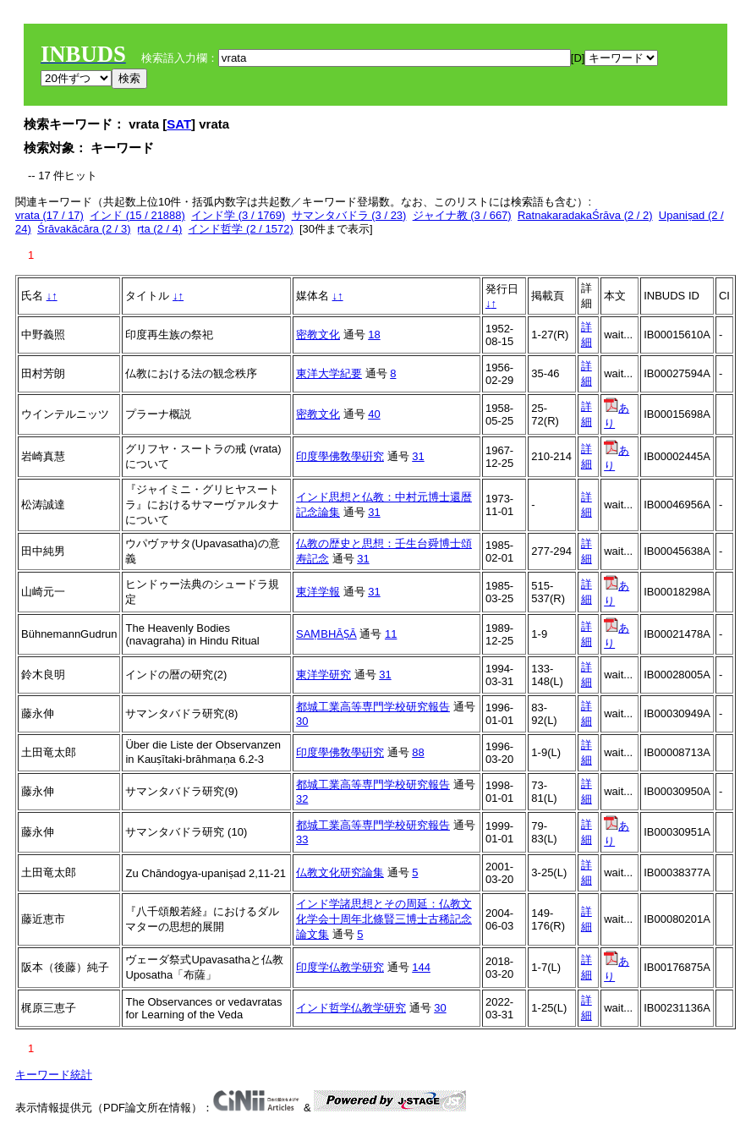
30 (302, 721)
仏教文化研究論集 (340, 872)
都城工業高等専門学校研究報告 (373, 706)
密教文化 (318, 334)
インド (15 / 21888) (137, 215)
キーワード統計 (53, 1074)
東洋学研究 (323, 674)
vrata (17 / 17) (49, 215)
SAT (179, 124)
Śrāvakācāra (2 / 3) (84, 228)
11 (391, 634)
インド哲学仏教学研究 (351, 1007)
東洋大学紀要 (329, 373)
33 (302, 839)
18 (374, 334)
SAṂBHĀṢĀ (326, 634)
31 (418, 456)
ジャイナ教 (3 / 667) (462, 215)
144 (421, 967)
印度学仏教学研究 (340, 967)
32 (302, 799)
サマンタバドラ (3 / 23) (349, 215)
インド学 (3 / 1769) (238, 215)
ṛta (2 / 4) (159, 228)
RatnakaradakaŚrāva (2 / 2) (585, 215)
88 (418, 752)
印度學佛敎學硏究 (340, 456)
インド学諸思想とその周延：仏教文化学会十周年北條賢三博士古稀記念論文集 (384, 919)
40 (374, 414)
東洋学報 (318, 591)
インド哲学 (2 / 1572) (240, 228)
